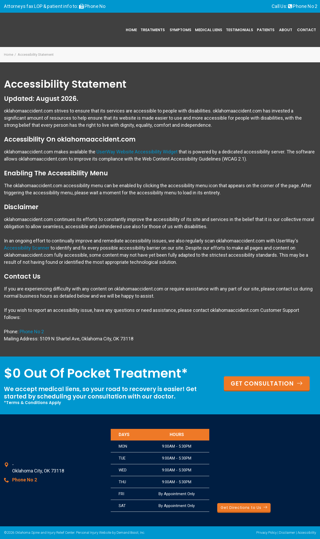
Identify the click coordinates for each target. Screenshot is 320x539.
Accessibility (307, 533)
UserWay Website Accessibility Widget (137, 151)
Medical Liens (208, 29)
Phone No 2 (305, 6)
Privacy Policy (266, 533)
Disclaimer (287, 533)
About (285, 29)
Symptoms (180, 29)
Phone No (95, 6)
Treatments (153, 29)
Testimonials (239, 29)
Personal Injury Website (93, 533)
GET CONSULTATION (267, 383)
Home (131, 29)
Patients (266, 29)
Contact (306, 29)
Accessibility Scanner (26, 248)
